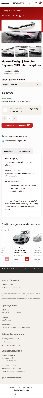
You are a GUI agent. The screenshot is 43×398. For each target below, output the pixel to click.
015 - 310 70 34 (11, 366)
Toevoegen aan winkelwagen (17, 125)
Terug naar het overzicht (12, 11)
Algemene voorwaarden (30, 395)
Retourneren (8, 343)
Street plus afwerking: (14, 79)
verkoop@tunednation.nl (16, 372)
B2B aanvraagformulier (12, 346)
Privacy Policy (11, 395)
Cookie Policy (19, 395)
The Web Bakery (24, 391)
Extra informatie (26, 151)
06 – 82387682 (16, 369)
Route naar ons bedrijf (12, 378)
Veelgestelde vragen (11, 339)
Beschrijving (9, 151)
